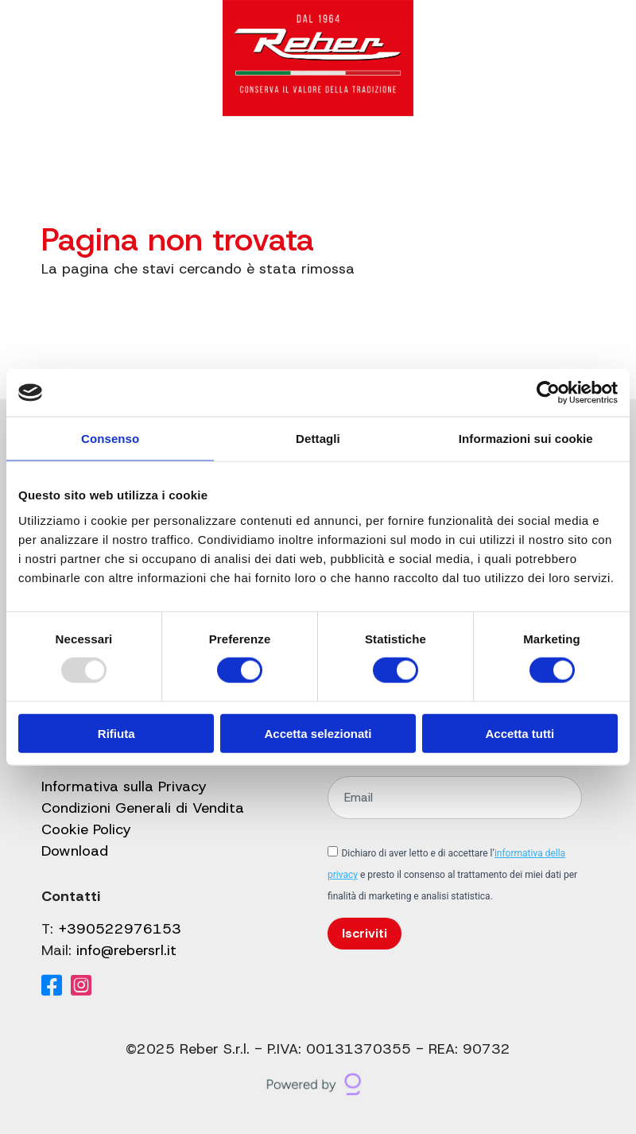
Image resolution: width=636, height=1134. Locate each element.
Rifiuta (116, 733)
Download (74, 850)
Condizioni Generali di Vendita (142, 807)
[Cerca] (469, 160)
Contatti (415, 159)
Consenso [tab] (110, 438)
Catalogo (122, 160)
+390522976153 (119, 928)
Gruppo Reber (227, 159)
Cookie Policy (86, 829)
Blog (305, 159)
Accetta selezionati (317, 733)
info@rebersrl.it (126, 950)
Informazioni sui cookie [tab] (526, 438)
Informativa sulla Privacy (124, 786)
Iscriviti (364, 933)
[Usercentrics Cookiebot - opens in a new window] (548, 393)
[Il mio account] (503, 160)
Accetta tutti (519, 733)
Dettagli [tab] (318, 438)
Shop (353, 159)
